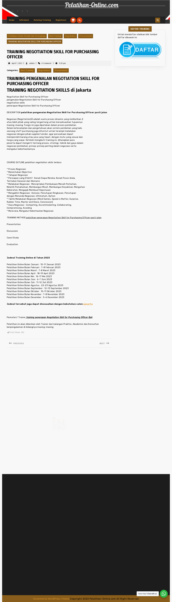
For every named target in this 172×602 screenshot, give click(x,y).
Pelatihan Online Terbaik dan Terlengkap (26, 36)
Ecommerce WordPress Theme (51, 598)
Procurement (86, 36)
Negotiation (70, 36)
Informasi (24, 20)
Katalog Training (42, 20)
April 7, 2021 (17, 63)
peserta (88, 304)
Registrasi (61, 20)
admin (32, 63)
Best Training (55, 36)
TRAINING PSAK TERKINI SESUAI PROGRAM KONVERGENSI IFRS (54, 419)
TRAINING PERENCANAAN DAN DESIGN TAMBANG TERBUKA (63, 419)
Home (11, 20)
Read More (54, 428)
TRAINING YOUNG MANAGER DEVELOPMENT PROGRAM (59, 419)
